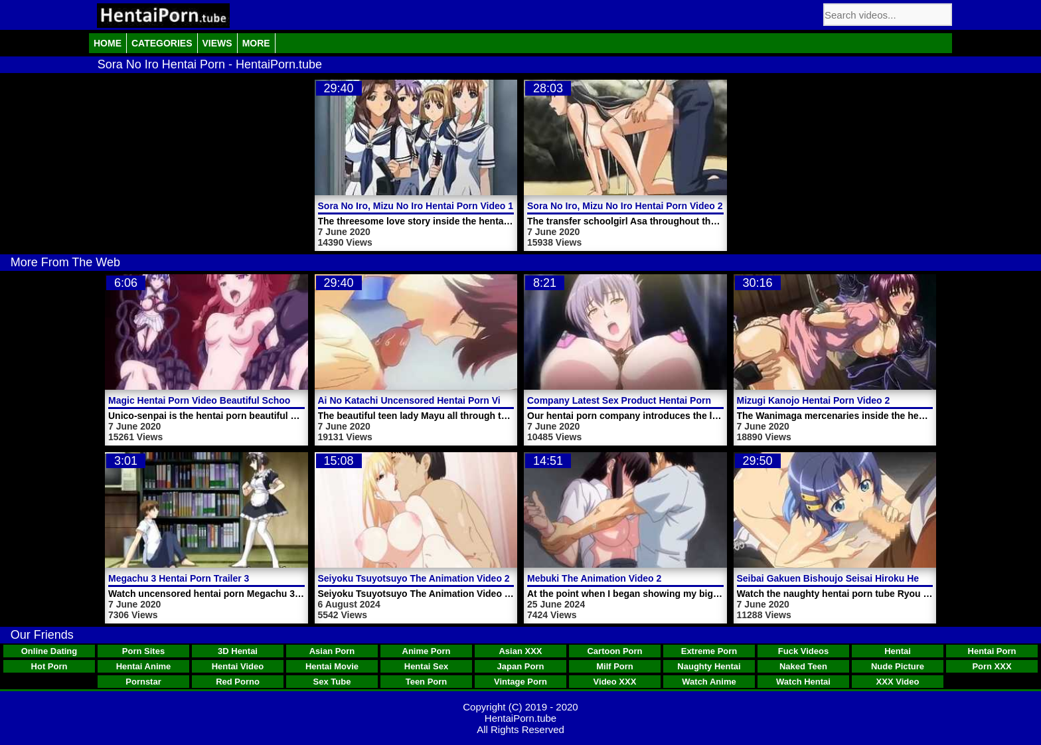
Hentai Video (238, 666)
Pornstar (143, 682)
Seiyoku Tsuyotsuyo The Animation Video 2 (414, 578)
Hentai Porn (992, 651)
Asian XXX (520, 651)
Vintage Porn (520, 682)
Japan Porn (520, 666)
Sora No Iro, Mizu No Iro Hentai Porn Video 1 (416, 206)
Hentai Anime (143, 666)
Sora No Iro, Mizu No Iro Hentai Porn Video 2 (625, 206)
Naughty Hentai (708, 666)
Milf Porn (614, 666)
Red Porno (238, 682)
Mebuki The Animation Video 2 (594, 578)
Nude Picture (897, 666)
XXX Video (898, 682)
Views (217, 43)
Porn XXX (991, 666)
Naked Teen (803, 666)
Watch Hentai (803, 682)
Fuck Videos (803, 651)
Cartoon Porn (614, 651)
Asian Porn (332, 651)
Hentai (897, 651)
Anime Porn (426, 651)
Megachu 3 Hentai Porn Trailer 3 (178, 578)
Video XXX (615, 682)
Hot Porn (49, 666)
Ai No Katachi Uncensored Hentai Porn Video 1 (421, 400)
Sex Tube (332, 682)
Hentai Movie (332, 666)
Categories (162, 43)
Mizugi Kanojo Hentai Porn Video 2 (813, 400)
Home (107, 43)
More (256, 43)
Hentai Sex (426, 666)
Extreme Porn (709, 651)
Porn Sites (143, 651)
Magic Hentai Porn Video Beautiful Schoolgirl (207, 400)
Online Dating (49, 651)
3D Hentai (238, 651)
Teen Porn (426, 682)
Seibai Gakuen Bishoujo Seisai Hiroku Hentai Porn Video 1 (866, 578)
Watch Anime (709, 682)
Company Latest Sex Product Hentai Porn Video (633, 400)
